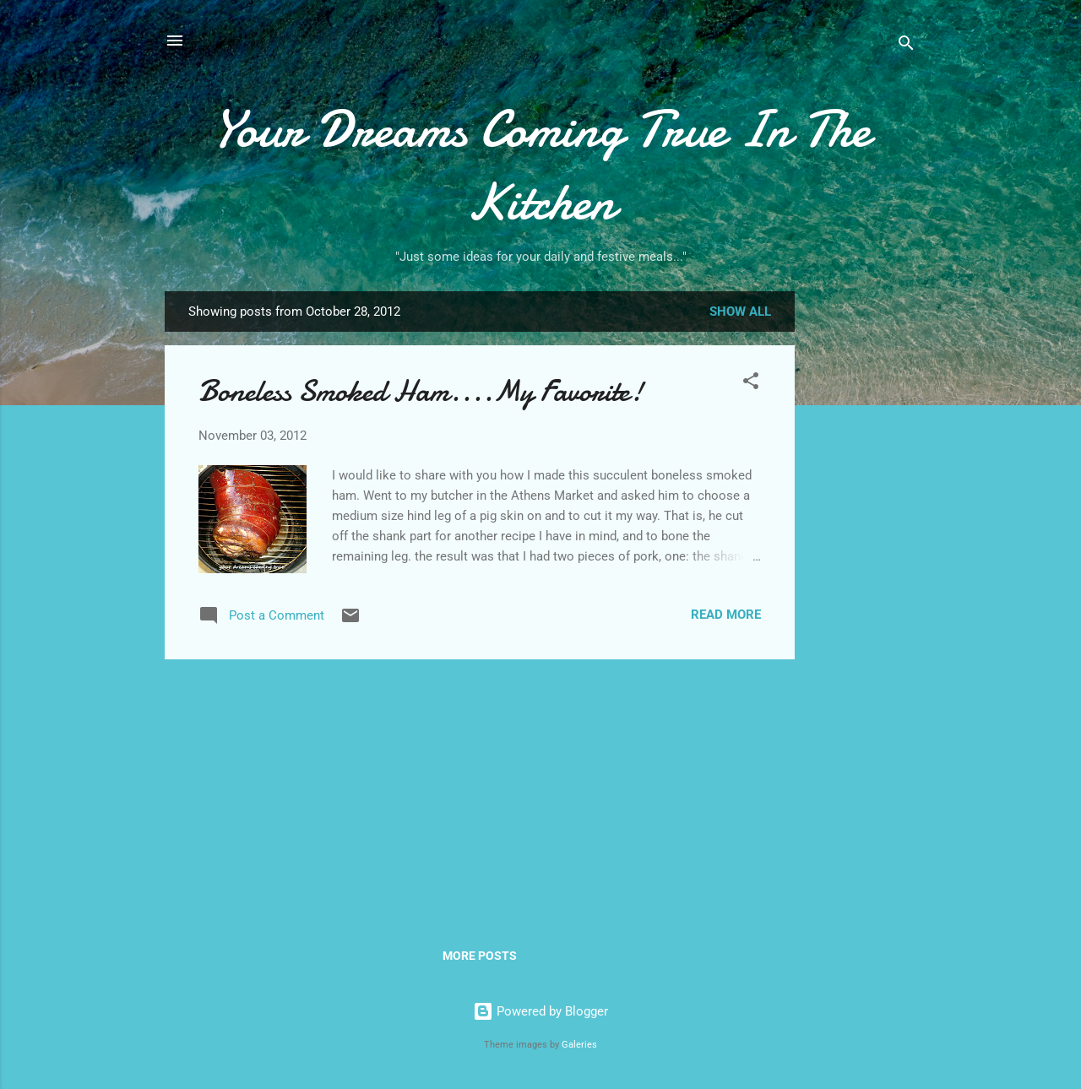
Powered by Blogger (540, 1011)
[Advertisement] (862, 558)
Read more (726, 614)
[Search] (906, 46)
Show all (740, 311)
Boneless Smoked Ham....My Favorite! (421, 391)
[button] (751, 384)
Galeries (579, 1044)
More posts (480, 955)
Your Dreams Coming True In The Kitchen (541, 165)
